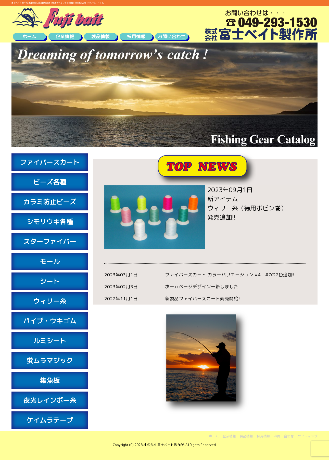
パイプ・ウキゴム (49, 320)
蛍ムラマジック (50, 360)
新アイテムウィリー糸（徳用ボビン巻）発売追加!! (247, 208)
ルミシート (49, 340)
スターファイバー (49, 241)
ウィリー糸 (49, 301)
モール (50, 261)
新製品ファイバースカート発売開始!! (203, 298)
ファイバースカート (50, 162)
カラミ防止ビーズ (49, 201)
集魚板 (50, 380)
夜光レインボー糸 (49, 400)
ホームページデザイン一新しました (201, 286)
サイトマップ (308, 436)
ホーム (29, 36)
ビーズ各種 (49, 181)
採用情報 (136, 36)
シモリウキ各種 (50, 221)
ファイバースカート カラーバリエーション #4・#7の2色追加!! (229, 274)
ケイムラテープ (50, 420)
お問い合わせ (171, 36)
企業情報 (65, 36)
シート (50, 281)
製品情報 (100, 36)
